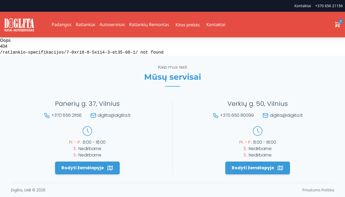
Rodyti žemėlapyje (87, 168)
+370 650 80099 (237, 115)
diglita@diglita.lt (114, 115)
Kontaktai (302, 5)
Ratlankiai (85, 24)
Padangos (62, 24)
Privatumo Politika (318, 189)
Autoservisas (112, 24)
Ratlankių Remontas (149, 24)
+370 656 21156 (329, 5)
